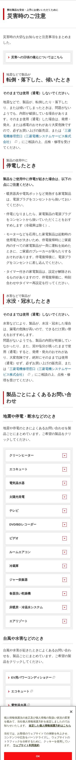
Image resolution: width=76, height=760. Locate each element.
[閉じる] (71, 716)
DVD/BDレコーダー (22, 524)
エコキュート (18, 469)
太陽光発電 (17, 496)
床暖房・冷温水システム (26, 607)
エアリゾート (18, 621)
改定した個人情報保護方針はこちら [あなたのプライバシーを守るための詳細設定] (50, 730)
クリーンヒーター (21, 455)
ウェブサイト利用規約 (26, 750)
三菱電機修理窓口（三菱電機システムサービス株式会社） (37, 136)
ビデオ (13, 538)
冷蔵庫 (13, 566)
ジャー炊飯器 (18, 579)
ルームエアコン (20, 552)
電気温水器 (17, 483)
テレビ (13, 510)
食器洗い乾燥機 (20, 593)
